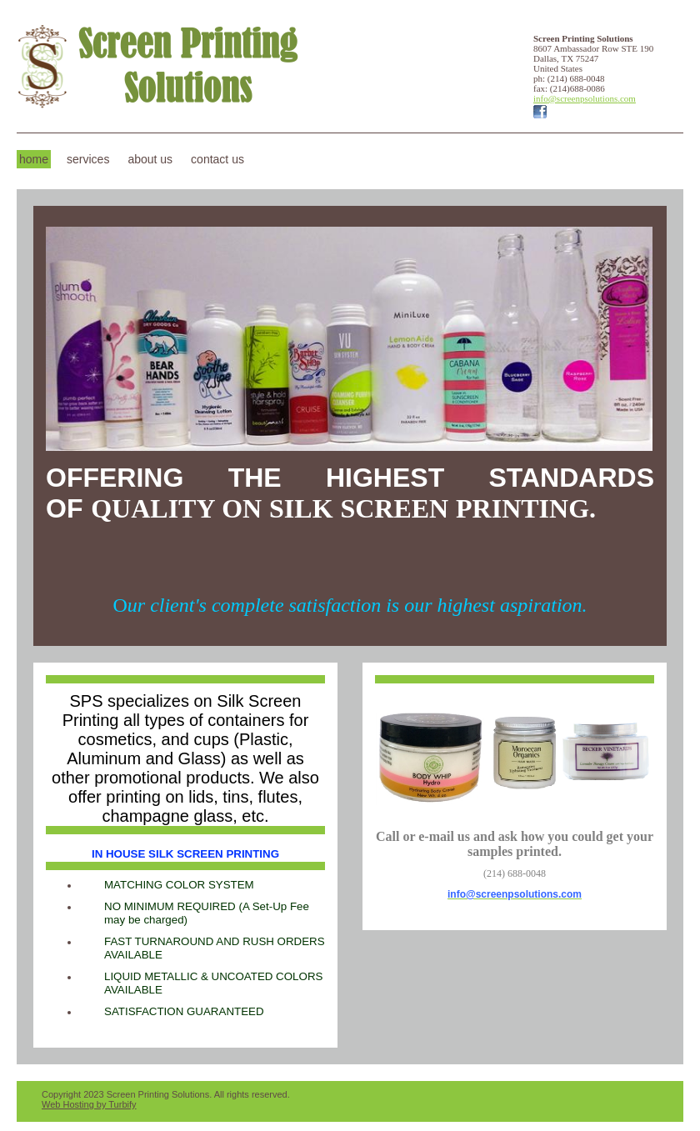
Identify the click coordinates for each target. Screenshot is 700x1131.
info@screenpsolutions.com (584, 98)
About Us (150, 159)
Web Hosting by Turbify (89, 1104)
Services (88, 159)
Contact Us (217, 159)
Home (33, 159)
